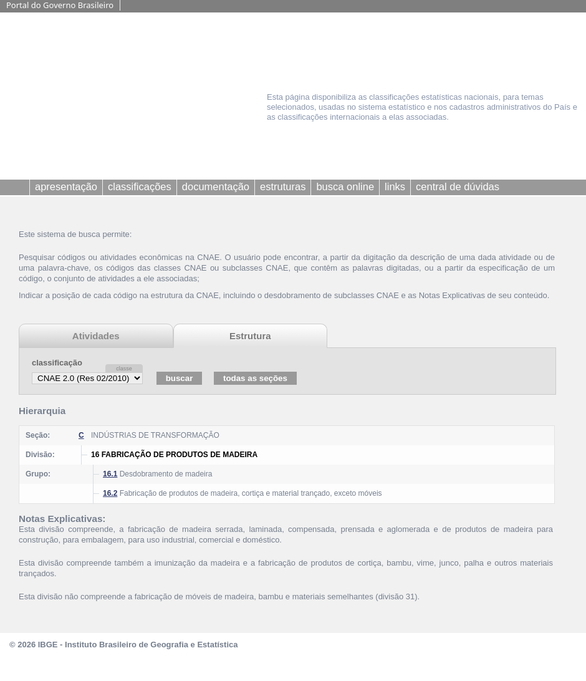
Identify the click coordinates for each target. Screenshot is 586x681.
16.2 (110, 493)
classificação (57, 362)
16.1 (110, 474)
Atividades (96, 336)
